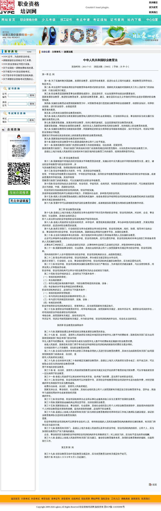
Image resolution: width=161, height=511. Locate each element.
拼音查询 (65, 498)
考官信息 (45, 498)
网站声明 (95, 498)
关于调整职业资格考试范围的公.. (18, 79)
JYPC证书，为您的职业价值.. (17, 56)
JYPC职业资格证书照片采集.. (17, 64)
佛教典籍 (125, 498)
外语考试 (35, 498)
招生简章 (85, 498)
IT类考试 (25, 498)
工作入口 (115, 498)
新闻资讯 (135, 498)
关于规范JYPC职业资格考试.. (17, 71)
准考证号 (55, 498)
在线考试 (75, 498)
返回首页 (15, 498)
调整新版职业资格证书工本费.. (17, 60)
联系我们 (145, 498)
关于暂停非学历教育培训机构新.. (18, 75)
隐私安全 (105, 498)
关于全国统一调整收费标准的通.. (18, 68)
